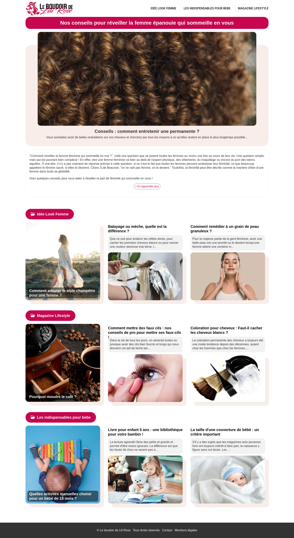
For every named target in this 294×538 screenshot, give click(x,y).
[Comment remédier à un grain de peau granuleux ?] (227, 228)
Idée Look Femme (163, 8)
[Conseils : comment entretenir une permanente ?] (147, 79)
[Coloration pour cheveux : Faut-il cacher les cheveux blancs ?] (227, 330)
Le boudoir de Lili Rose (115, 530)
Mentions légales (186, 530)
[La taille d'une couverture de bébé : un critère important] (227, 432)
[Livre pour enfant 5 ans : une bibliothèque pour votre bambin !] (145, 432)
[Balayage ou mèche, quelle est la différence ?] (145, 228)
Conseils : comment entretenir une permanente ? (147, 131)
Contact (167, 530)
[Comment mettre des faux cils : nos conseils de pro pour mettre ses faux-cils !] (145, 330)
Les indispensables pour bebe (207, 8)
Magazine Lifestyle (253, 8)
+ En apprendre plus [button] (147, 186)
